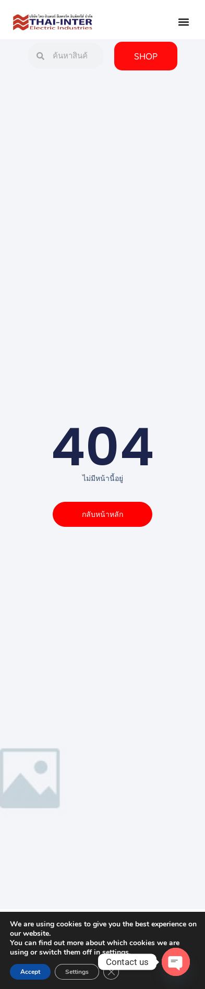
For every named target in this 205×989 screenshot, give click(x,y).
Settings (77, 972)
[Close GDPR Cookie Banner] (111, 972)
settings (115, 952)
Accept (30, 972)
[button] (183, 22)
